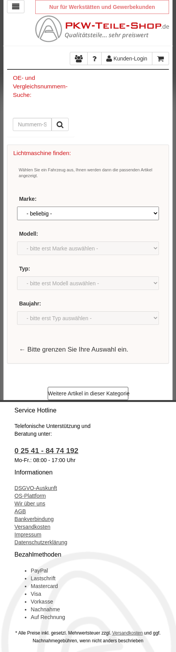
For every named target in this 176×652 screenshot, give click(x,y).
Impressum (27, 534)
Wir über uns (29, 503)
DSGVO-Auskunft (35, 488)
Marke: (27, 199)
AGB (20, 511)
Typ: (24, 269)
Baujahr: (30, 303)
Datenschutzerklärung (40, 542)
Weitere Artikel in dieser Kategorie (88, 393)
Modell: (28, 234)
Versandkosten (32, 527)
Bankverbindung (33, 519)
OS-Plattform (30, 496)
